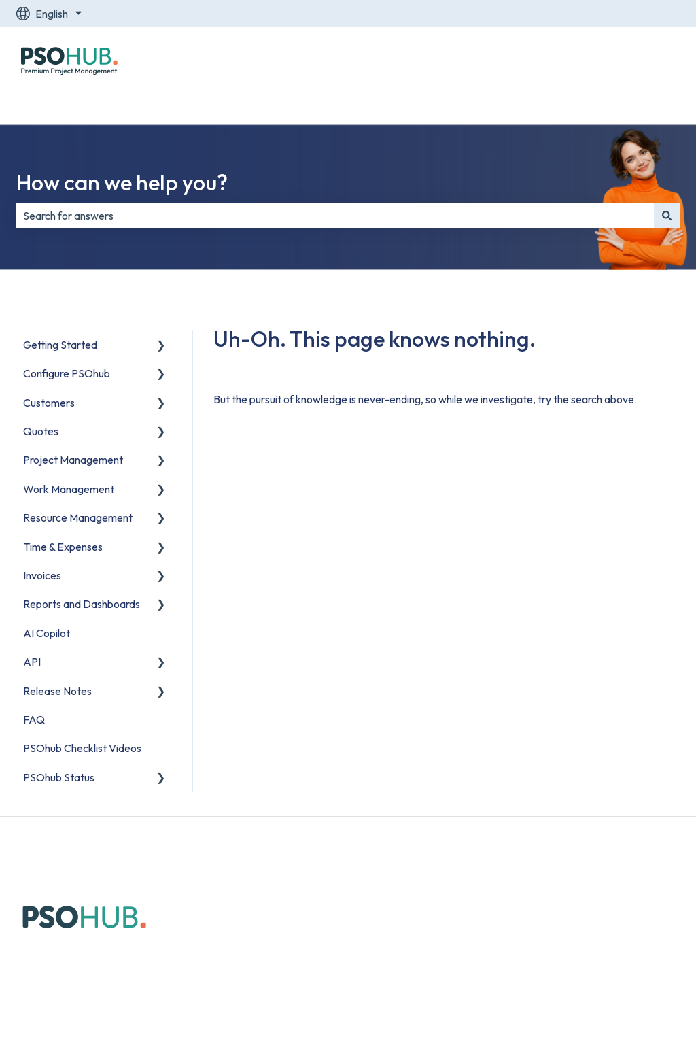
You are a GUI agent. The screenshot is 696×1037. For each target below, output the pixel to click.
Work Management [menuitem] (68, 489)
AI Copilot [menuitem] (46, 633)
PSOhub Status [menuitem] (58, 777)
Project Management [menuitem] (73, 459)
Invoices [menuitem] (42, 575)
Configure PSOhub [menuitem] (66, 373)
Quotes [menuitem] (40, 431)
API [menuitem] (32, 661)
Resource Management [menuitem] (78, 517)
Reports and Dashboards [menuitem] (81, 604)
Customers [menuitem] (49, 402)
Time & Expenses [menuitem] (63, 547)
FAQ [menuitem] (34, 719)
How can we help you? (122, 182)
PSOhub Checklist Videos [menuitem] (82, 748)
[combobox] (335, 215)
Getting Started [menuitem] (60, 345)
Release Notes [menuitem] (57, 691)
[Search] (667, 215)
